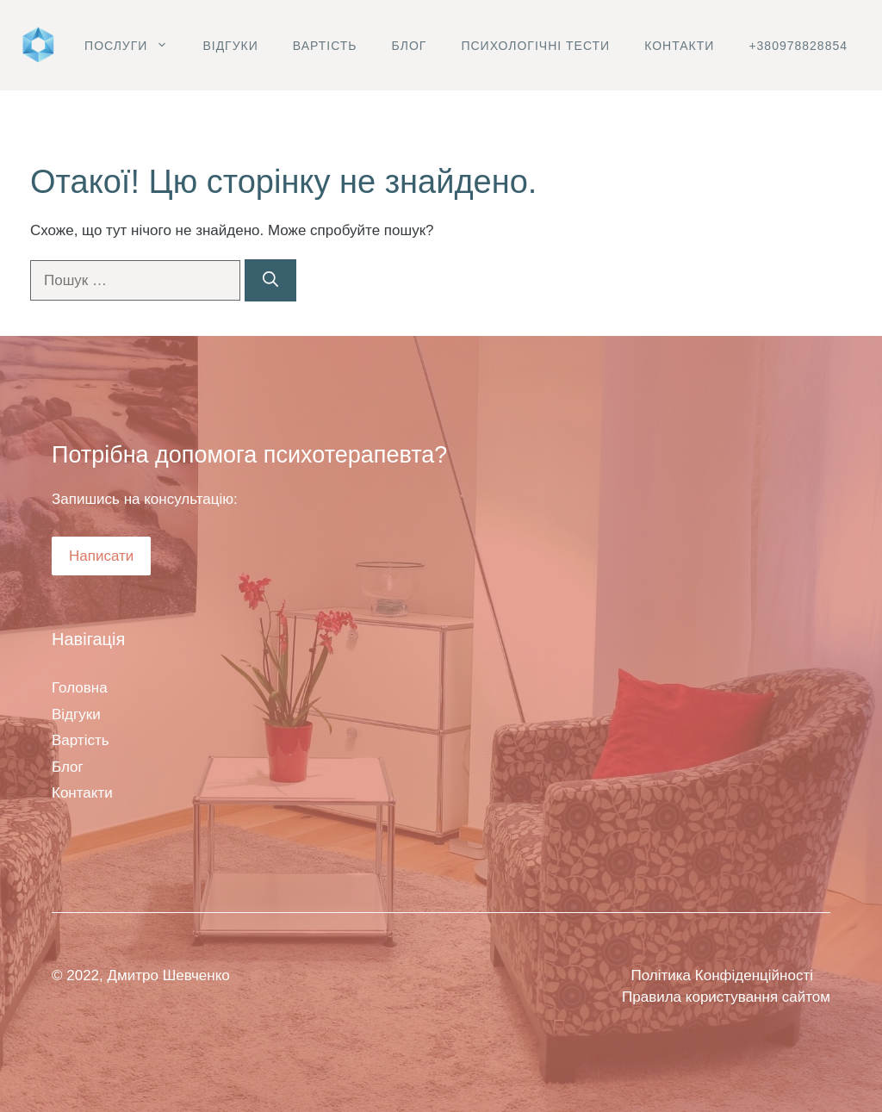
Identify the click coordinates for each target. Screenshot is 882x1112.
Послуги (134, 45)
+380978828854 (798, 46)
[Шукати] (270, 280)
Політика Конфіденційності (722, 975)
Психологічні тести (535, 46)
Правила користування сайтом (726, 997)
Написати (101, 556)
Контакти (679, 46)
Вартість (325, 46)
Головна (80, 688)
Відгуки (230, 46)
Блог (409, 46)
